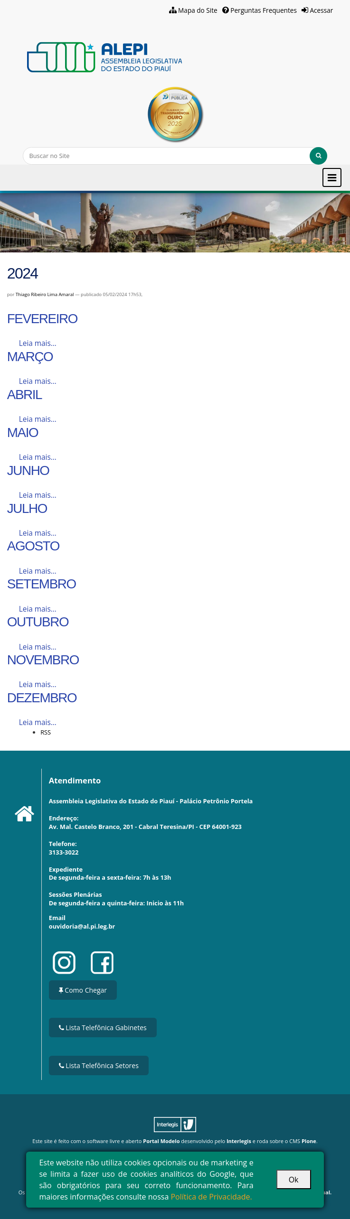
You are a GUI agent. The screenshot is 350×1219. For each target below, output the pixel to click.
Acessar (321, 10)
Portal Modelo (161, 1141)
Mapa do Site (198, 10)
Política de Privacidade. (211, 1196)
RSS (45, 732)
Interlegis (239, 1141)
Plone (309, 1141)
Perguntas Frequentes (263, 10)
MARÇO (30, 356)
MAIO (22, 432)
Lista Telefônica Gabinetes (103, 1027)
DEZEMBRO (42, 697)
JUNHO (28, 470)
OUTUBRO (37, 621)
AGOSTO (33, 546)
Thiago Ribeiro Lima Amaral (45, 294)
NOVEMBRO (43, 659)
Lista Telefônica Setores (99, 1065)
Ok (294, 1179)
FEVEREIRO (42, 318)
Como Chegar (83, 990)
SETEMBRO (41, 584)
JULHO (27, 508)
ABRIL (24, 394)
